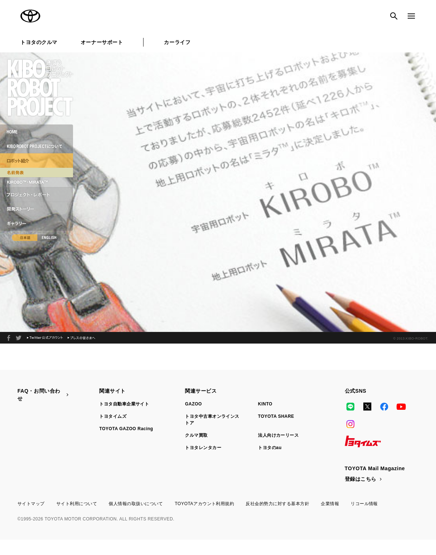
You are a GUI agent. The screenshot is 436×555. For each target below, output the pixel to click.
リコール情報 (364, 503)
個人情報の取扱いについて (136, 503)
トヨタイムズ (112, 416)
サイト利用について (76, 503)
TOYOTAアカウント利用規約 (204, 503)
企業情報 (330, 503)
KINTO (265, 404)
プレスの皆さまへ (81, 338)
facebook (8, 338)
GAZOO (193, 404)
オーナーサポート (102, 42)
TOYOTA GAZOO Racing (126, 428)
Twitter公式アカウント (44, 338)
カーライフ (177, 42)
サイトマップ (31, 503)
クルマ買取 (196, 435)
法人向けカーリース (278, 435)
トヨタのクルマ (38, 42)
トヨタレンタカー (203, 447)
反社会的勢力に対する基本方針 (277, 503)
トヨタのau (270, 447)
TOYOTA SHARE (276, 416)
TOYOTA (30, 16)
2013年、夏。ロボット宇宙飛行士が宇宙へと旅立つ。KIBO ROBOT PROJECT (18, 338)
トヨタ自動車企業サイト (124, 404)
